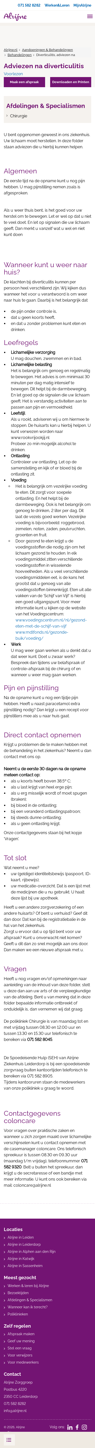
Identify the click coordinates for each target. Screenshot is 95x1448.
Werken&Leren (57, 5)
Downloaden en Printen (70, 82)
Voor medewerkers (23, 1362)
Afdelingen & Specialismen (30, 1300)
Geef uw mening (21, 1341)
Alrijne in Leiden (21, 1237)
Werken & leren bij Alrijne (28, 1286)
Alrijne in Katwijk (21, 1259)
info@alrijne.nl (15, 1411)
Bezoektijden (18, 1293)
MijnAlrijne (82, 5)
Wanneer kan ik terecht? (28, 1307)
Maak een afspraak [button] (24, 82)
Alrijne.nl (10, 50)
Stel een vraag (20, 1348)
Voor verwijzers (20, 1355)
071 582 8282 (29, 5)
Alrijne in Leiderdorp (24, 1244)
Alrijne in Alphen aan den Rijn (31, 1252)
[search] (80, 16)
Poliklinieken (18, 1314)
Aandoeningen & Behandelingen (47, 50)
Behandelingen (20, 55)
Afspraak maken (21, 1334)
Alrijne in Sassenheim (25, 1266)
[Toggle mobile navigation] (90, 17)
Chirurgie (18, 116)
